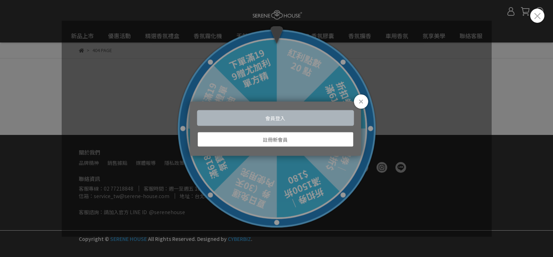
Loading (276, 129)
